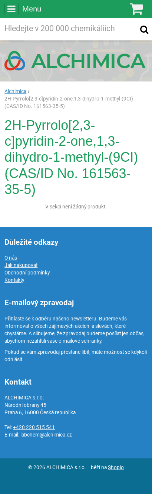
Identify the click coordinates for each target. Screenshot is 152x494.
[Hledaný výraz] (68, 29)
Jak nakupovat (20, 265)
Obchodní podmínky (27, 273)
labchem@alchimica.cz (46, 435)
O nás (10, 258)
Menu (22, 9)
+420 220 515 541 (34, 427)
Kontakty (14, 280)
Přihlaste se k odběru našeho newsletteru (50, 319)
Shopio (116, 467)
